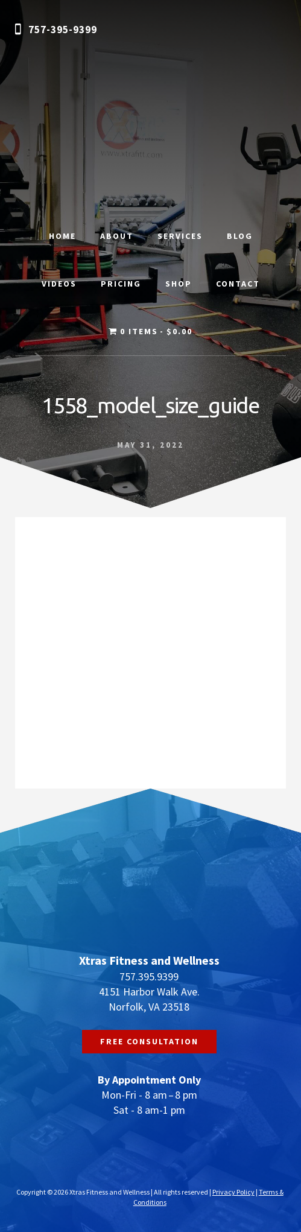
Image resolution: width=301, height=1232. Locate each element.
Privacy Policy (233, 1191)
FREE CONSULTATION (149, 1041)
